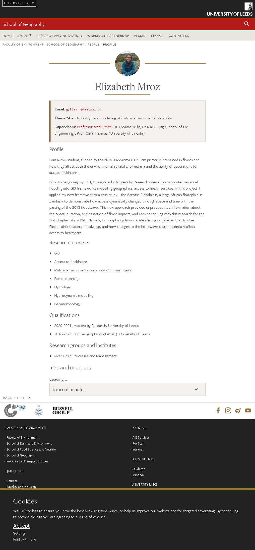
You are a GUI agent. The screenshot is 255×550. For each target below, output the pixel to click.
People (157, 35)
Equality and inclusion (21, 486)
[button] (247, 24)
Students (138, 468)
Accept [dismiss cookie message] (21, 526)
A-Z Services (140, 437)
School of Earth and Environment (29, 443)
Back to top (14, 397)
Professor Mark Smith (94, 126)
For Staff (138, 443)
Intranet (138, 449)
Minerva (138, 474)
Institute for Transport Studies (27, 461)
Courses (11, 480)
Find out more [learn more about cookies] (24, 539)
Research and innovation (59, 35)
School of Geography (23, 24)
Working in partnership (108, 35)
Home (7, 35)
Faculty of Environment (22, 44)
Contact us (179, 35)
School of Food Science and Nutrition (32, 449)
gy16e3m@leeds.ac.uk (83, 109)
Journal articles (69, 389)
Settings (19, 533)
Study (22, 35)
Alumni (140, 35)
